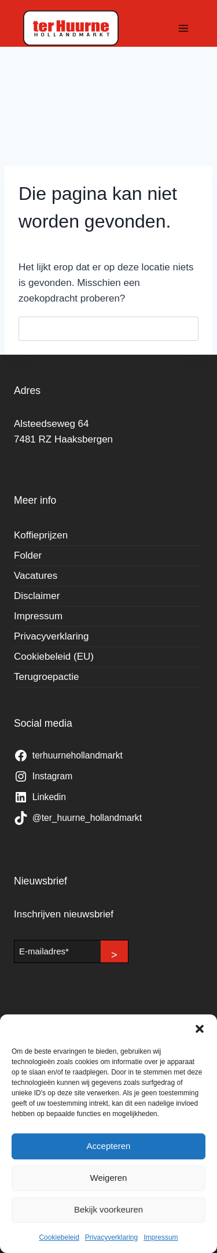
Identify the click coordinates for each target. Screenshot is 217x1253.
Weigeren (108, 1178)
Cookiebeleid (59, 1237)
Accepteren (109, 1146)
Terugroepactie (46, 676)
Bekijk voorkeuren (108, 1209)
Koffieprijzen (41, 535)
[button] (199, 1029)
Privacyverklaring (111, 1237)
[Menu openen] (183, 28)
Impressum (161, 1237)
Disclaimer (37, 595)
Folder (28, 555)
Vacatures (35, 575)
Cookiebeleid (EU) (54, 656)
